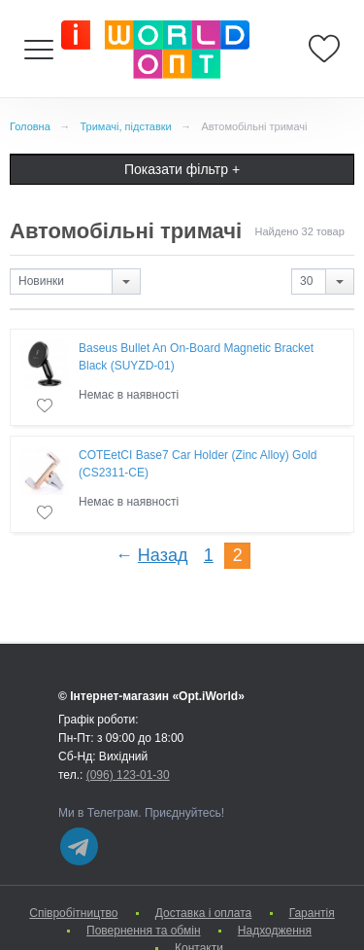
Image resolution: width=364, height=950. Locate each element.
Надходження (275, 930)
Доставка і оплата (203, 913)
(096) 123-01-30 (128, 775)
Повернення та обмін (143, 930)
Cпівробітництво (73, 913)
